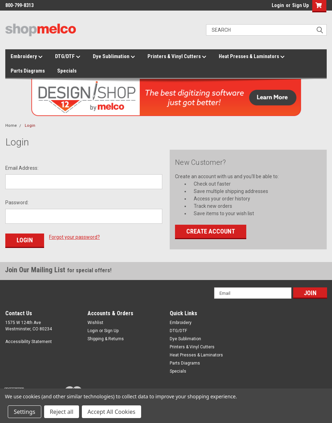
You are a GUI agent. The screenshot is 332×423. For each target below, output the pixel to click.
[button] (318, 6)
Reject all (61, 412)
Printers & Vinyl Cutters (176, 56)
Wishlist (95, 322)
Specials (67, 71)
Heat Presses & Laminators (252, 56)
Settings (24, 412)
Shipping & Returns (105, 338)
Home (11, 125)
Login (278, 5)
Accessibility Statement (28, 341)
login (270, 7)
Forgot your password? (74, 237)
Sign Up (300, 5)
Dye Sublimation (114, 56)
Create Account (210, 231)
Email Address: (21, 168)
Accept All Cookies (111, 412)
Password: (17, 202)
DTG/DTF (67, 56)
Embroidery (27, 56)
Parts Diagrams (28, 71)
